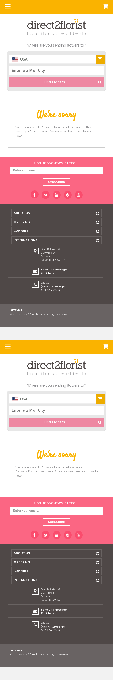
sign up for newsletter (54, 163)
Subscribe (56, 181)
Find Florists (72, 82)
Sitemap (16, 310)
